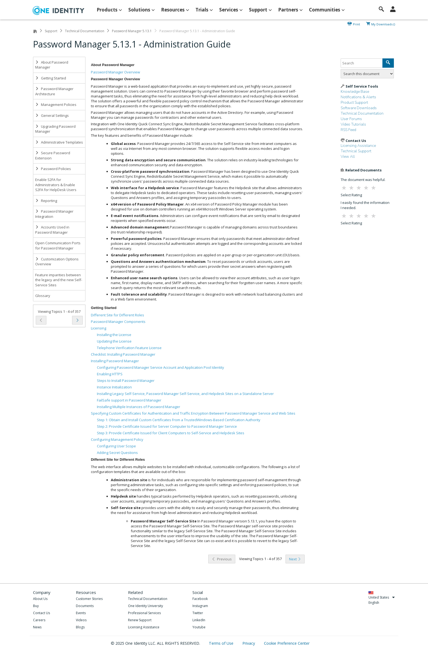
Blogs (80, 627)
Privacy (249, 643)
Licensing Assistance (358, 145)
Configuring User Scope (116, 446)
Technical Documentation (84, 31)
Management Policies (55, 104)
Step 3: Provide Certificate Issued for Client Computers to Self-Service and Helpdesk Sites (170, 432)
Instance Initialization (114, 387)
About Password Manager (51, 65)
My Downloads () (383, 23)
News (37, 627)
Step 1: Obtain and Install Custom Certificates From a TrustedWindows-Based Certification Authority (178, 419)
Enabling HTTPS (110, 373)
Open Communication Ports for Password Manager (58, 245)
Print (356, 23)
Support (51, 31)
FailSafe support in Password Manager (129, 400)
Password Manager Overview (115, 72)
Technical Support (356, 151)
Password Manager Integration (54, 214)
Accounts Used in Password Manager (52, 230)
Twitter (197, 613)
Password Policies (53, 168)
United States (381, 597)
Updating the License (114, 341)
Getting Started (50, 78)
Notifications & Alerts (358, 97)
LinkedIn (198, 620)
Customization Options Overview (57, 262)
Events (81, 613)
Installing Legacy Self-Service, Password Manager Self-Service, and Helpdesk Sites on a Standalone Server (185, 393)
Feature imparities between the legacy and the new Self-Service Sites (58, 279)
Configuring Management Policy (117, 439)
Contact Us (41, 613)
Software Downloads (359, 108)
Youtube (199, 627)
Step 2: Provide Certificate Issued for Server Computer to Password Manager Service (167, 426)
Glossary (42, 295)
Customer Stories (89, 598)
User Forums (351, 118)
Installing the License (114, 334)
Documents (85, 606)
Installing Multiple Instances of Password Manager (138, 406)
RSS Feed (348, 129)
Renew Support (139, 620)
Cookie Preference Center (287, 643)
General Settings (52, 115)
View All (348, 156)
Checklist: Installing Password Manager (123, 354)
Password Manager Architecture (54, 91)
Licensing (98, 328)
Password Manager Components (118, 321)
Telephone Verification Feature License (129, 347)
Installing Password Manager (115, 360)
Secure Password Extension (52, 155)
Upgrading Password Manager (55, 129)
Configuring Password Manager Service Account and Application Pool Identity (160, 367)
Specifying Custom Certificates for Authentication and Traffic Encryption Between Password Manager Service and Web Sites (193, 413)
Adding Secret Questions (117, 452)
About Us (40, 598)
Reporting (46, 200)
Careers (39, 620)
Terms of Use (221, 643)
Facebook (200, 598)
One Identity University (145, 606)
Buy (36, 606)
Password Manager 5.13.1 (132, 31)
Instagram (200, 606)
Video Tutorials (353, 124)
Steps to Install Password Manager (125, 380)
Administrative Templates (59, 142)
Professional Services (144, 613)
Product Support (354, 102)
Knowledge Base (355, 91)
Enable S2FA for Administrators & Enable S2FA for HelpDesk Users (55, 184)
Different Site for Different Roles (117, 315)
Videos (81, 620)
